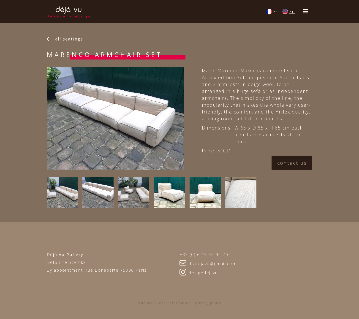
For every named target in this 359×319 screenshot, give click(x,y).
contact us (292, 163)
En (292, 11)
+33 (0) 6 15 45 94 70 (204, 254)
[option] (120, 118)
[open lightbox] (62, 192)
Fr (275, 11)
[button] (305, 11)
